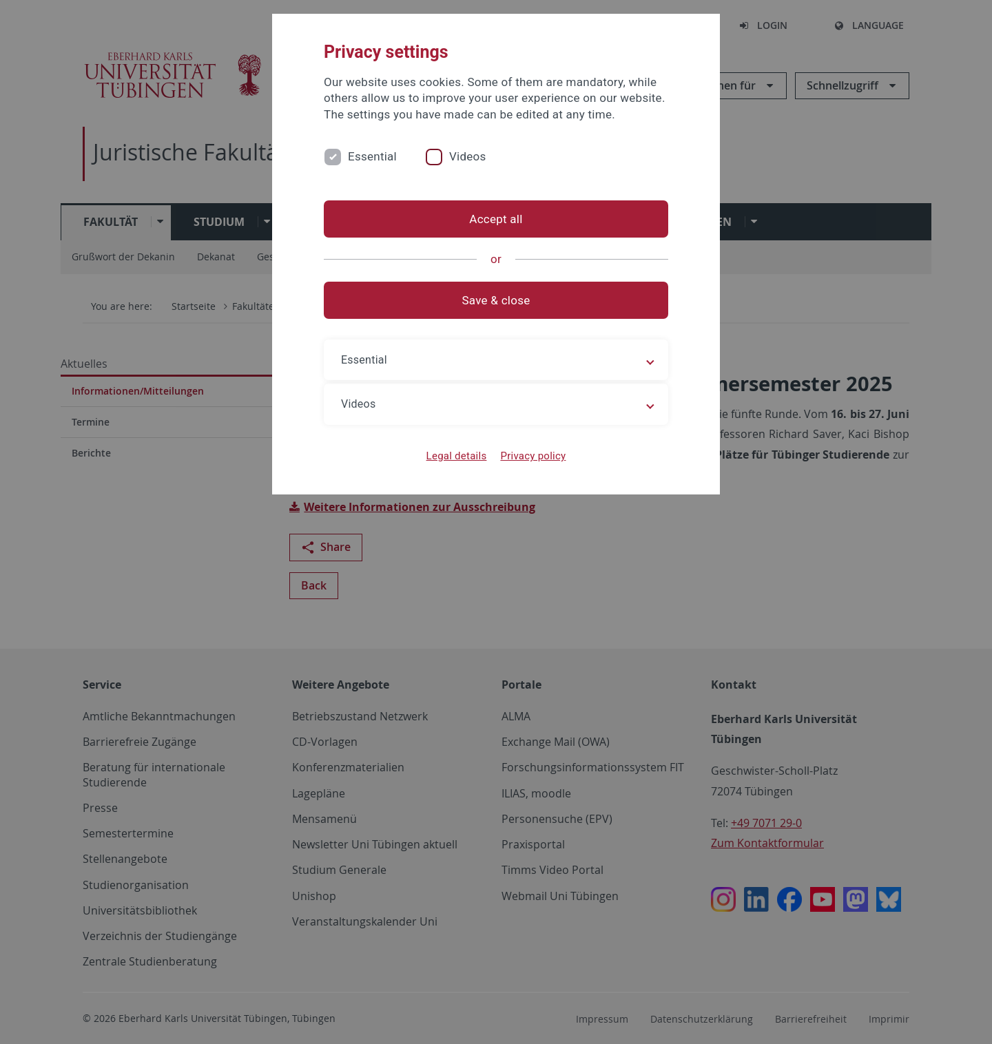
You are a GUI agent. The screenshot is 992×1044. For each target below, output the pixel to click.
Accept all (495, 219)
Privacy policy (533, 456)
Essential (372, 156)
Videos (467, 156)
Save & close (496, 300)
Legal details (456, 456)
